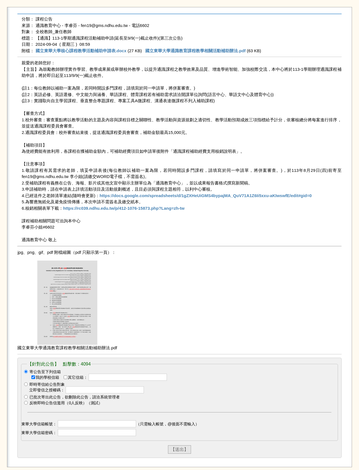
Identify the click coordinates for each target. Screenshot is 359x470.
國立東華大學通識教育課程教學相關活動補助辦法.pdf (195, 50)
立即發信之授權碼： (47, 390)
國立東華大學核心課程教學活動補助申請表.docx (81, 50)
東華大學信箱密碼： (39, 432)
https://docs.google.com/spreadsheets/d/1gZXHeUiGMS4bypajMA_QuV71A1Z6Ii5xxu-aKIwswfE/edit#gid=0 (206, 195)
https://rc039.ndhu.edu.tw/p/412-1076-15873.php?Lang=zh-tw (124, 208)
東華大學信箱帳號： (39, 424)
